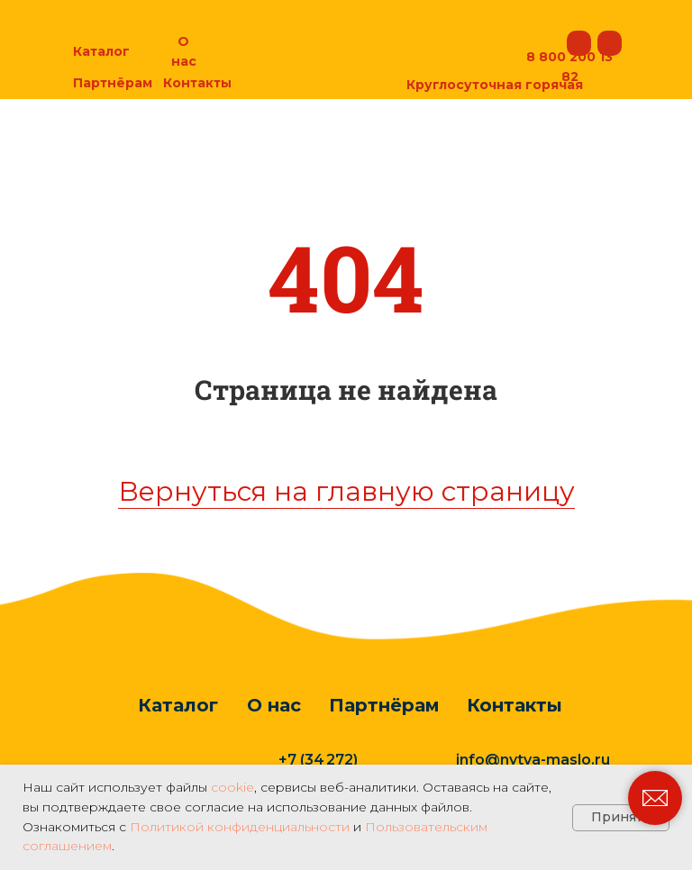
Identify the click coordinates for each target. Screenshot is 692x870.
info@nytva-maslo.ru (533, 759)
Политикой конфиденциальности (240, 827)
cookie (232, 787)
